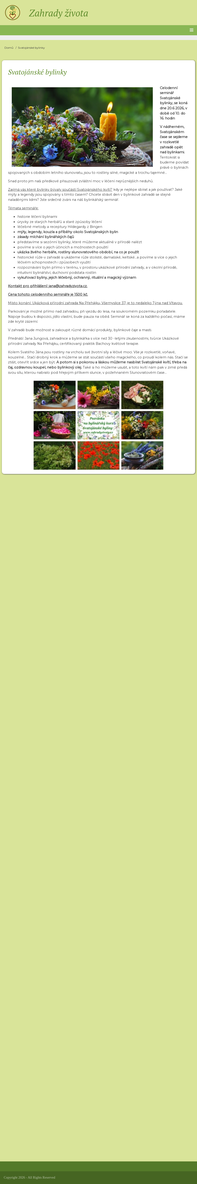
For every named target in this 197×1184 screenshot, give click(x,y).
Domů (8, 47)
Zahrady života (58, 13)
